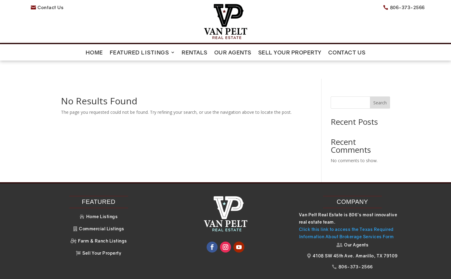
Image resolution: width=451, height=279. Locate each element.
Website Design (288, 271)
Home (94, 53)
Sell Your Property (289, 53)
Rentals (195, 53)
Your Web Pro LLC (348, 271)
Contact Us (347, 53)
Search (380, 84)
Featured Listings (139, 53)
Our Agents (232, 53)
